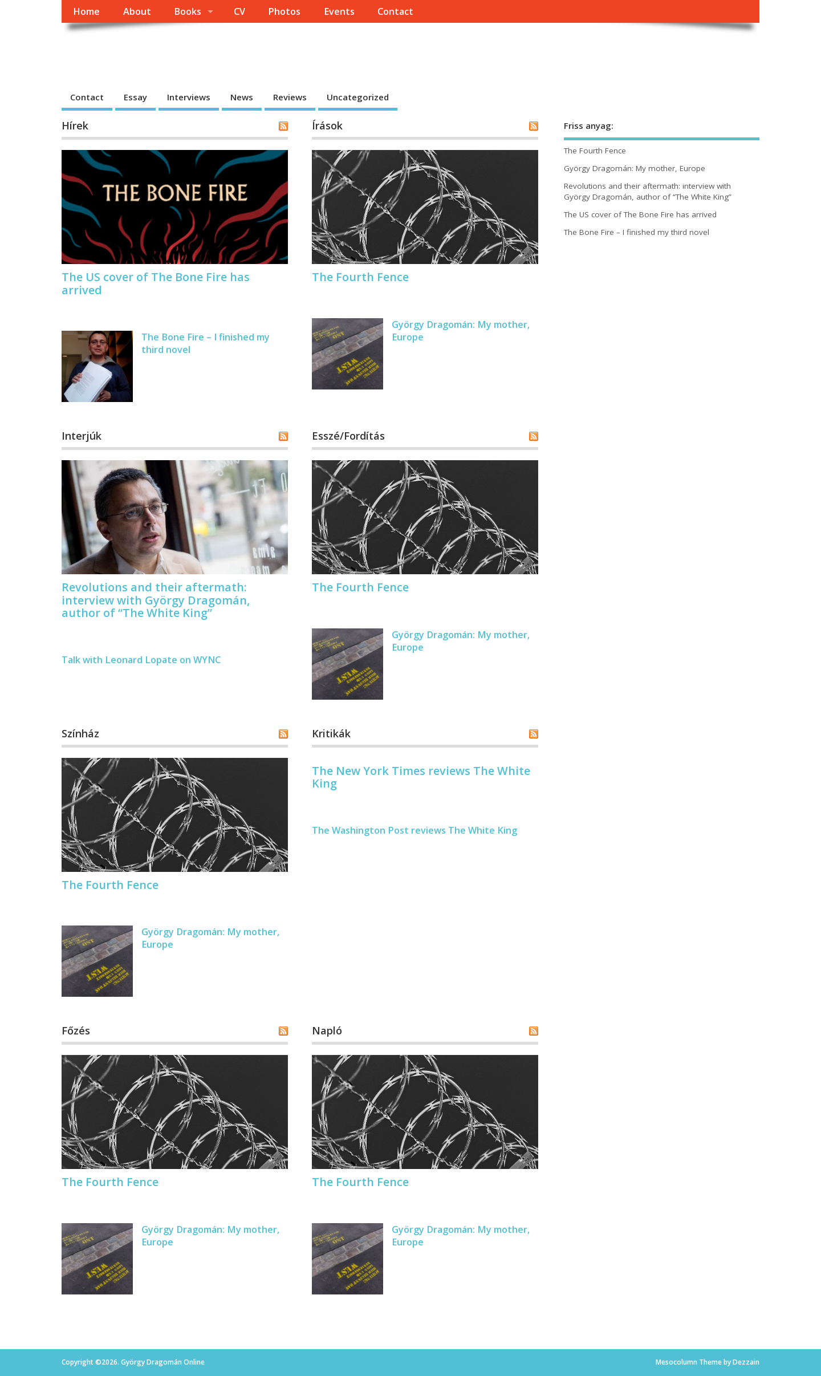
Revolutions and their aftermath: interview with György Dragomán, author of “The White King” (156, 599)
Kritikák (331, 733)
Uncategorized (358, 97)
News (241, 97)
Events (339, 11)
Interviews (188, 97)
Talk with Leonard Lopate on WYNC (141, 660)
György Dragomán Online (180, 49)
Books (187, 11)
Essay (135, 97)
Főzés (76, 1030)
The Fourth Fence (360, 277)
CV (239, 11)
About (137, 11)
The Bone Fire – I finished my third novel (636, 232)
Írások (327, 125)
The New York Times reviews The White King (421, 777)
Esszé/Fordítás (348, 436)
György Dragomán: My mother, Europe (634, 168)
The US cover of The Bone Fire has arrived (156, 283)
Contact (395, 11)
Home (86, 11)
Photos (284, 11)
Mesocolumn (676, 1362)
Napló (327, 1030)
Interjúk (81, 436)
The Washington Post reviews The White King (414, 830)
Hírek (75, 125)
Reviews (290, 97)
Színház (80, 733)
